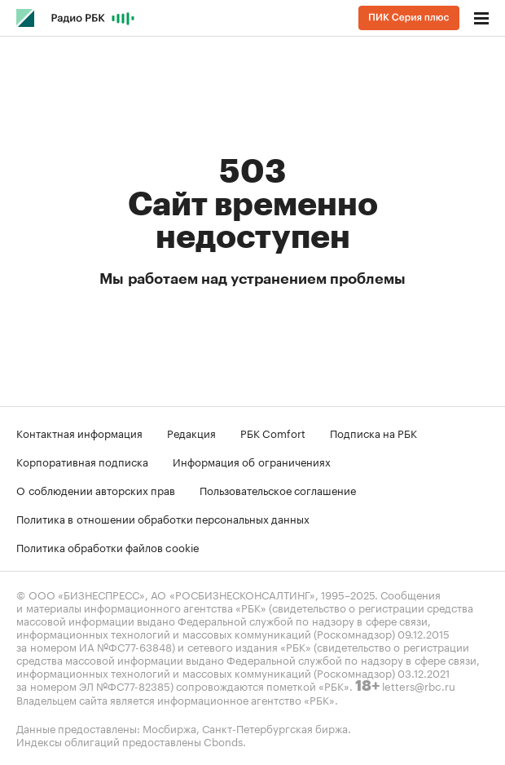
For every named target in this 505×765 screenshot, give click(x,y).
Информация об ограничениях (252, 461)
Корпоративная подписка (82, 461)
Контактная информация (79, 432)
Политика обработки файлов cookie (108, 546)
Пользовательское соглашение (278, 489)
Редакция (191, 432)
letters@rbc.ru (418, 685)
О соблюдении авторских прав (95, 489)
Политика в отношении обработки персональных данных (163, 518)
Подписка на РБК (373, 432)
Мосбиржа (169, 727)
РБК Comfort (272, 432)
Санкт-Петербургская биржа (275, 727)
